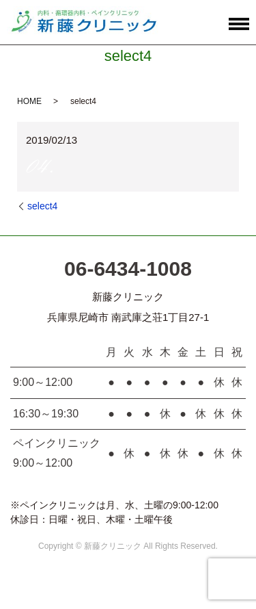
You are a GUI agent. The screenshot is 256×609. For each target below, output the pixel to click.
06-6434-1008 (128, 268)
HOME (29, 101)
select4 (42, 205)
